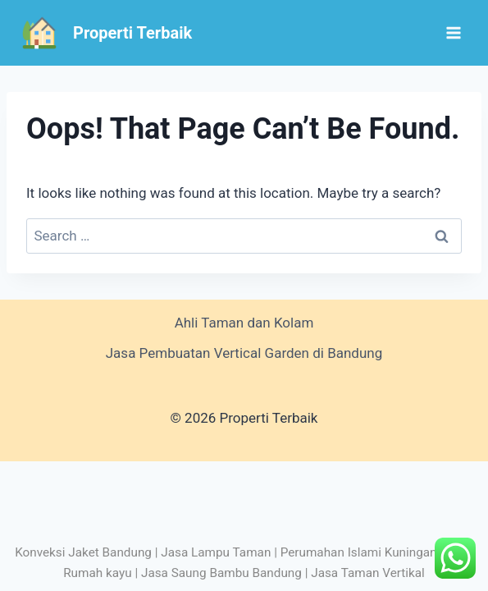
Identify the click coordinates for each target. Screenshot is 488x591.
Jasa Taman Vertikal (368, 573)
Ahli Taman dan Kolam (244, 322)
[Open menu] (453, 32)
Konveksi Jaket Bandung (83, 552)
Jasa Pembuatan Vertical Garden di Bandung (244, 353)
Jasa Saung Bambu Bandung (221, 573)
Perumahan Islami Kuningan (358, 552)
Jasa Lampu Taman (216, 552)
